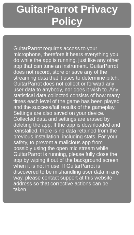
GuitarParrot (47, 9)
